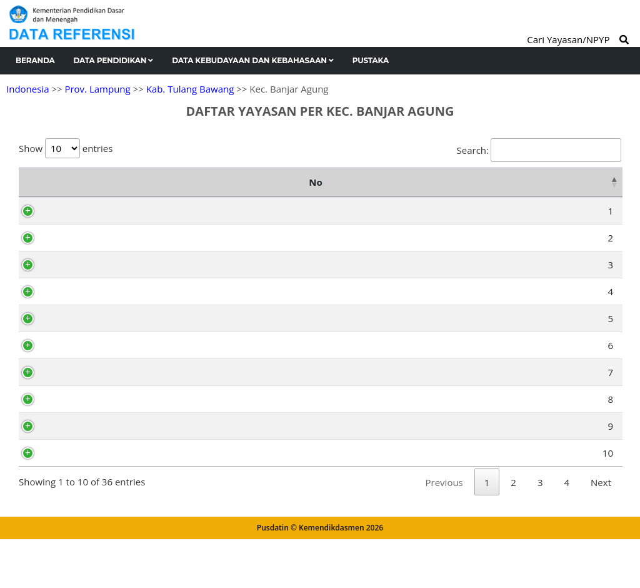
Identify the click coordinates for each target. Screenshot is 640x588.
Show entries (65, 148)
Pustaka (370, 60)
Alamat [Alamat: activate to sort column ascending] (401, 182)
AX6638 (77, 237)
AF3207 (77, 378)
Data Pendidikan (114, 60)
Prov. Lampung (97, 89)
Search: (539, 150)
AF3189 (77, 404)
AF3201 (77, 475)
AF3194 (77, 334)
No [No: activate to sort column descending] (31, 182)
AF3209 (77, 211)
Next (601, 531)
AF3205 (77, 501)
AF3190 (77, 308)
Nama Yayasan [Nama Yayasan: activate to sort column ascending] (189, 182)
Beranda (35, 60)
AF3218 (77, 448)
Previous (444, 531)
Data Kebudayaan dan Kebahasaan (253, 60)
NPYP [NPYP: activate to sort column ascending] (74, 182)
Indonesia (27, 89)
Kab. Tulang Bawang (190, 89)
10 (40, 501)
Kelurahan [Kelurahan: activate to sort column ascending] (569, 182)
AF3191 (77, 281)
